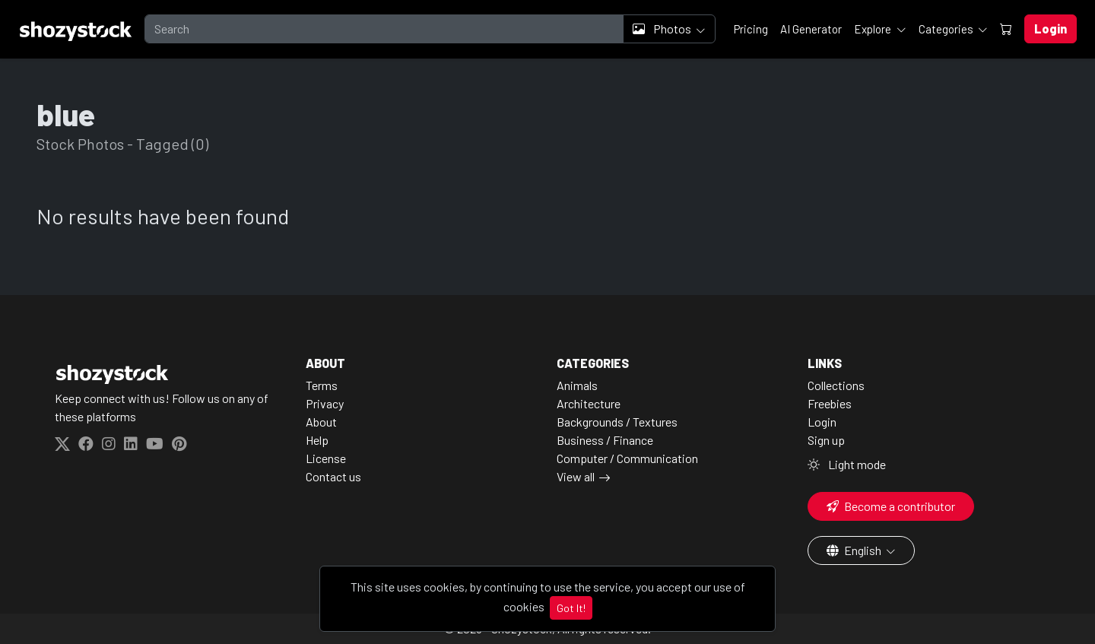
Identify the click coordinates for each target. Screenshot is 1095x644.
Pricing (751, 29)
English (855, 550)
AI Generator (811, 29)
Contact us (333, 476)
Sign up (826, 440)
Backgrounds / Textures (617, 421)
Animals (577, 385)
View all (576, 476)
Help (317, 440)
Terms (322, 385)
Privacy (325, 403)
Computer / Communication (627, 458)
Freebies (830, 403)
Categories (947, 29)
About (321, 421)
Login (822, 421)
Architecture (588, 403)
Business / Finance (605, 440)
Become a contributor (891, 506)
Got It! (571, 607)
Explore (873, 29)
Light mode (847, 464)
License (326, 458)
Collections (836, 385)
